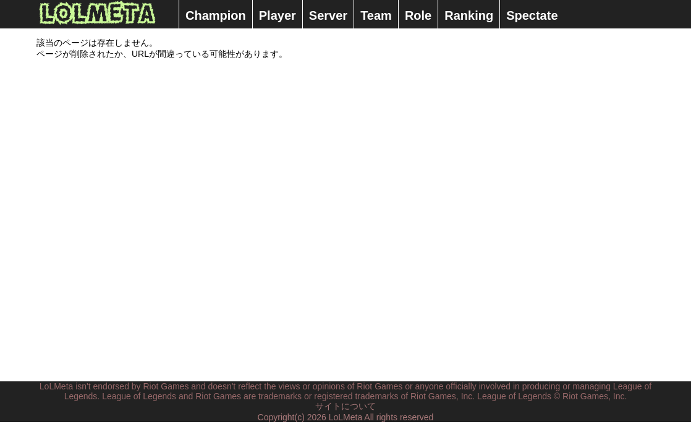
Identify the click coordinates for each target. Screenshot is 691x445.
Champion (215, 15)
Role (418, 15)
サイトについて (345, 406)
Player (277, 15)
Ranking (468, 15)
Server (328, 15)
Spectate (531, 15)
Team (376, 15)
